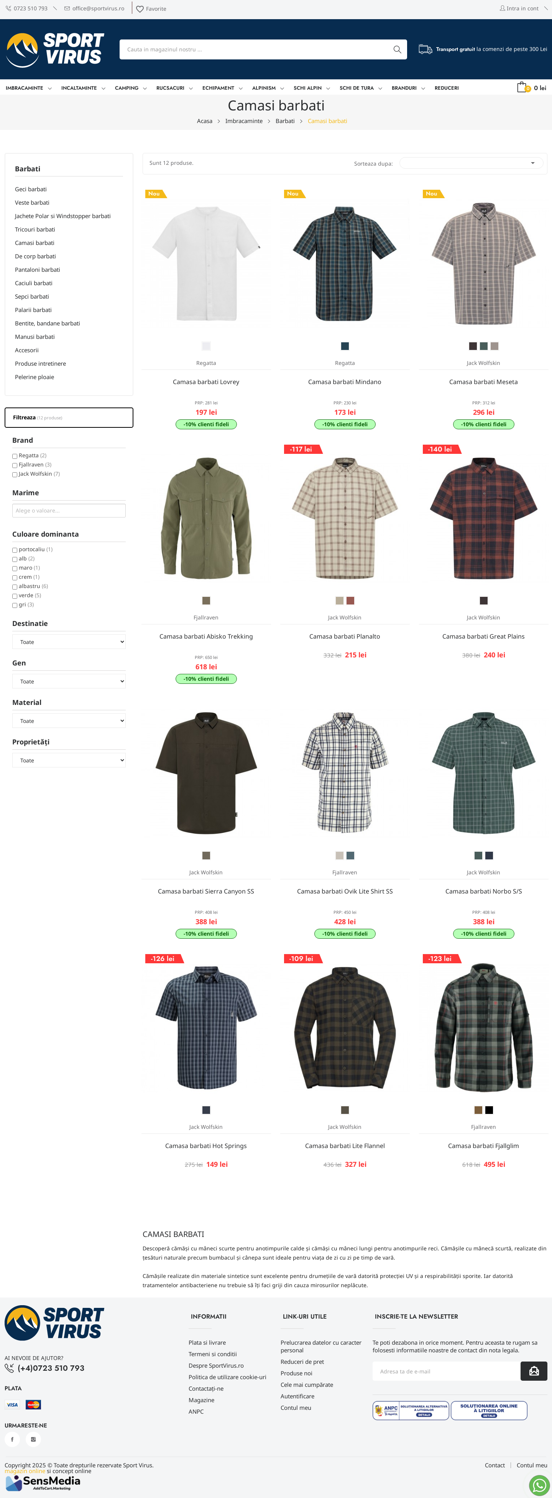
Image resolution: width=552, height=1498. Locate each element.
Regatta (32, 455)
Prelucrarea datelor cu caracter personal (321, 1346)
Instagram (33, 1439)
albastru (33, 586)
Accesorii (27, 350)
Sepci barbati (32, 296)
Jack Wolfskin (39, 473)
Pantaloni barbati (37, 269)
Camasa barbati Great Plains (483, 636)
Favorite (150, 8)
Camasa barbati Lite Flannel (345, 1146)
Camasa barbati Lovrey (206, 382)
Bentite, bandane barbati (47, 323)
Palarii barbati (33, 310)
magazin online (25, 1471)
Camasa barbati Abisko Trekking (206, 636)
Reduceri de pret (302, 1361)
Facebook (12, 1439)
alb (26, 558)
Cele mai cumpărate (307, 1384)
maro (29, 567)
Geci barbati (31, 189)
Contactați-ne (206, 1388)
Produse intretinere (40, 363)
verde (30, 595)
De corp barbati (35, 256)
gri (26, 604)
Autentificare (297, 1396)
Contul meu (296, 1407)
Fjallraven (35, 464)
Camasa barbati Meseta (483, 382)
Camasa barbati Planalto (344, 636)
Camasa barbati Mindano (344, 382)
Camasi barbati (34, 242)
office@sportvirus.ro (94, 8)
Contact (495, 1465)
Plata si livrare (207, 1342)
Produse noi (296, 1373)
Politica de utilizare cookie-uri (227, 1377)
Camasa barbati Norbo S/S (483, 891)
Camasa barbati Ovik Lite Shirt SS (345, 891)
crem (29, 576)
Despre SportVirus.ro (216, 1365)
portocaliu (36, 549)
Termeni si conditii (213, 1354)
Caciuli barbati (34, 283)
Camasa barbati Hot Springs (206, 1146)
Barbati (27, 169)
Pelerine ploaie (34, 377)
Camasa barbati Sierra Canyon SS (206, 891)
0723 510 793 (27, 8)
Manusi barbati (35, 336)
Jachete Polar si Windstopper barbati (63, 216)
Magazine (201, 1400)
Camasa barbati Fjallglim (483, 1146)
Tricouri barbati (35, 229)
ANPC (196, 1411)
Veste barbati (32, 202)
